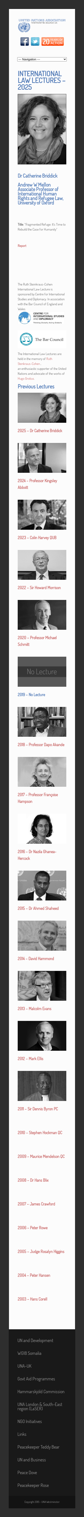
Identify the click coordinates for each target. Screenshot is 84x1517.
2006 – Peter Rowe (32, 1227)
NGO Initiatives (29, 1421)
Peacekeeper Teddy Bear (38, 1447)
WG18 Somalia (29, 1353)
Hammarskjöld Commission (41, 1391)
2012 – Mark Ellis (30, 1058)
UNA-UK (24, 1366)
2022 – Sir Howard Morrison (39, 587)
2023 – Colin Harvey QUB (37, 537)
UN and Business (31, 1460)
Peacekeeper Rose (33, 1485)
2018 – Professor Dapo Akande (41, 744)
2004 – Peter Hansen (34, 1275)
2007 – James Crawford (36, 1203)
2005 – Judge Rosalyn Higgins (41, 1251)
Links (21, 1434)
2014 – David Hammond (36, 958)
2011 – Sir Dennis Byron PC (38, 1108)
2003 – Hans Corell (32, 1299)
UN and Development (35, 1340)
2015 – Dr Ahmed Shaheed (38, 908)
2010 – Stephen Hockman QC (40, 1132)
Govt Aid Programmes (36, 1379)
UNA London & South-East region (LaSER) (39, 1406)
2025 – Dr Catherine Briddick (40, 430)
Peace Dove (27, 1472)
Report (22, 246)
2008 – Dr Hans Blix (33, 1180)
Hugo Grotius (26, 378)
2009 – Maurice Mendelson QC (41, 1156)
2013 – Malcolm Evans (34, 1008)
